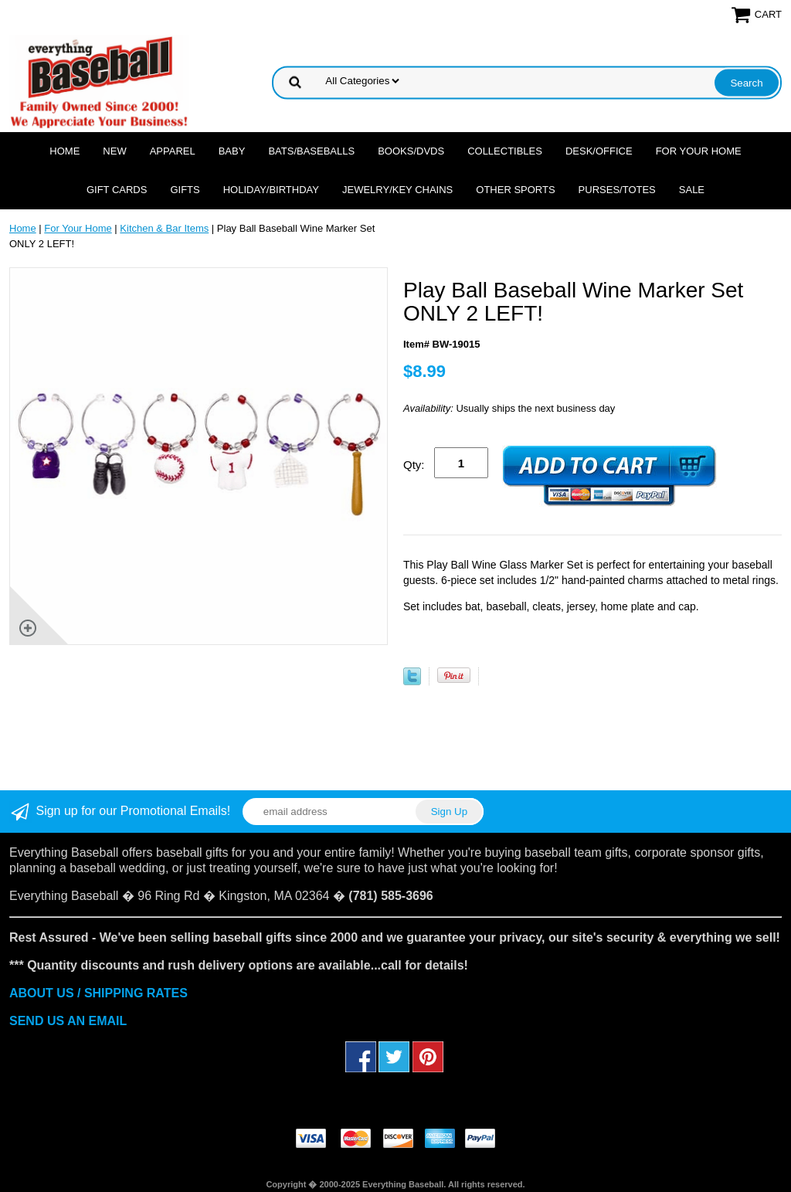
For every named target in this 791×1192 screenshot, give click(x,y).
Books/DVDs (411, 151)
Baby (232, 151)
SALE (691, 189)
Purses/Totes (617, 189)
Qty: (414, 464)
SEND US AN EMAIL (68, 1020)
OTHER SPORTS (515, 189)
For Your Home (699, 151)
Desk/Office (599, 151)
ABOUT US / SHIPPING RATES (98, 993)
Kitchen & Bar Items (164, 228)
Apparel (172, 151)
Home (64, 151)
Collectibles (504, 151)
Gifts (184, 189)
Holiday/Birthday (271, 189)
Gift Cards (117, 189)
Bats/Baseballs (311, 151)
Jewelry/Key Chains (397, 189)
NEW (114, 151)
